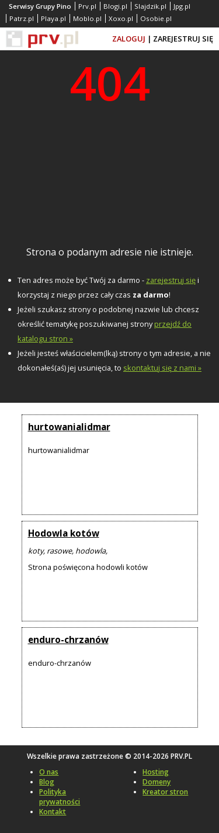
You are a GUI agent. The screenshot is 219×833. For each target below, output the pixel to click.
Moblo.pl (87, 18)
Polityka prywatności (59, 797)
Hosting (155, 772)
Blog (46, 782)
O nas (48, 772)
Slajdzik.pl (150, 6)
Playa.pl (53, 18)
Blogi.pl (115, 6)
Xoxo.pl (121, 18)
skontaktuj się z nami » (162, 367)
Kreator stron (165, 792)
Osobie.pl (156, 18)
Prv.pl (87, 6)
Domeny (156, 782)
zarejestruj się (171, 280)
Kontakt (52, 812)
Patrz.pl (21, 18)
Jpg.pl (181, 6)
